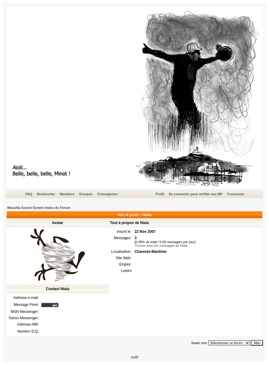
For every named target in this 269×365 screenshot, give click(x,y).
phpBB (134, 357)
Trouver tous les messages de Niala (161, 245)
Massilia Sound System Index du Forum (38, 207)
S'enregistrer (107, 194)
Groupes (85, 194)
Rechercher (46, 194)
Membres (67, 194)
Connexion (235, 194)
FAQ (28, 194)
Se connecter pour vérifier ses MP (195, 194)
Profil (160, 194)
